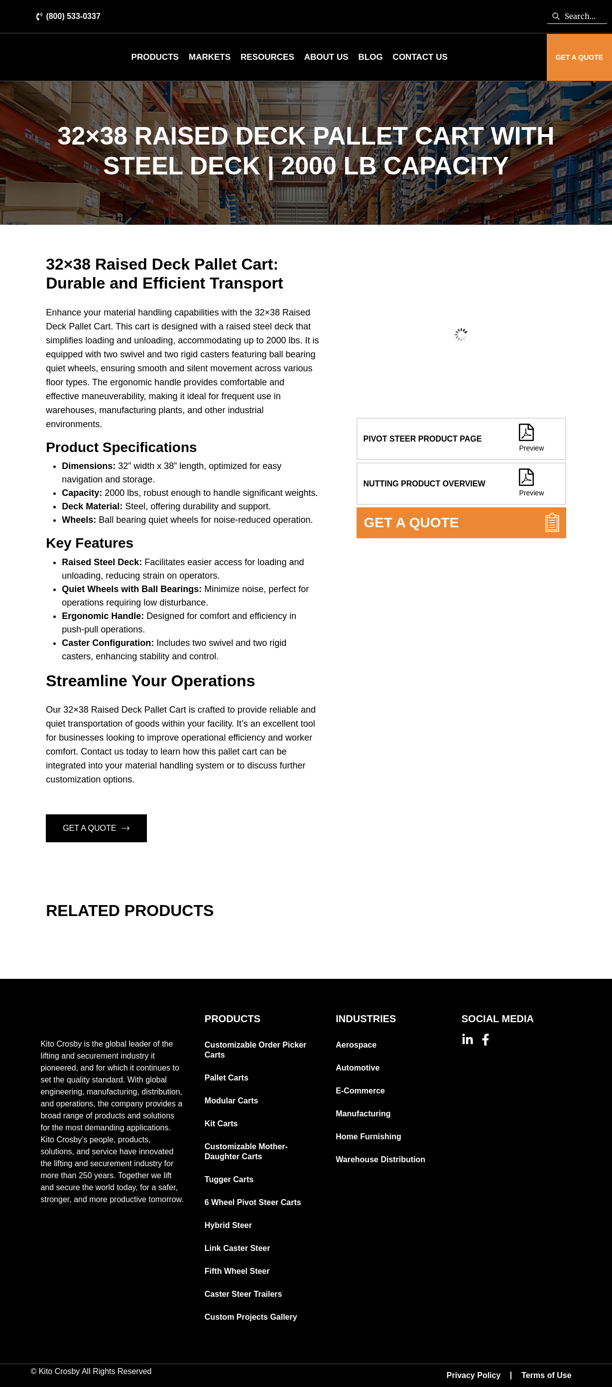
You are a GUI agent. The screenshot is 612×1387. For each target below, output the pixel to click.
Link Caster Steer (237, 1248)
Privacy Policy (474, 1375)
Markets (210, 57)
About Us (326, 57)
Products (155, 57)
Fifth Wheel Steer (237, 1271)
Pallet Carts (226, 1078)
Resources (267, 57)
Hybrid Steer (228, 1225)
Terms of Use (546, 1375)
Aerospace (356, 1045)
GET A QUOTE (96, 828)
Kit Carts (221, 1123)
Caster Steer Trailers (243, 1294)
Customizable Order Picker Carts (256, 1050)
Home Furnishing (368, 1136)
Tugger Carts (229, 1179)
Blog (371, 57)
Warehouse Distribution (380, 1159)
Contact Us (420, 57)
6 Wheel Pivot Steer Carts (253, 1202)
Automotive (357, 1068)
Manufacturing (363, 1113)
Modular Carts (231, 1100)
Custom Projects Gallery (251, 1317)
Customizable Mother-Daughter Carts (246, 1151)
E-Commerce (360, 1090)
